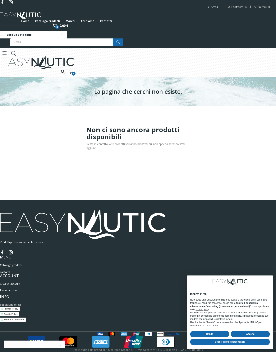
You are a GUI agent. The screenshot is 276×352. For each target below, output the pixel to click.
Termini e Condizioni (14, 319)
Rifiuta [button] (209, 334)
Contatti (5, 271)
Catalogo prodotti (11, 265)
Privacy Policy (11, 309)
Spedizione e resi (10, 304)
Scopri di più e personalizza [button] (230, 342)
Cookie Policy (11, 314)
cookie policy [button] (202, 309)
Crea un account (10, 283)
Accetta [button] (250, 334)
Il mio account (9, 290)
